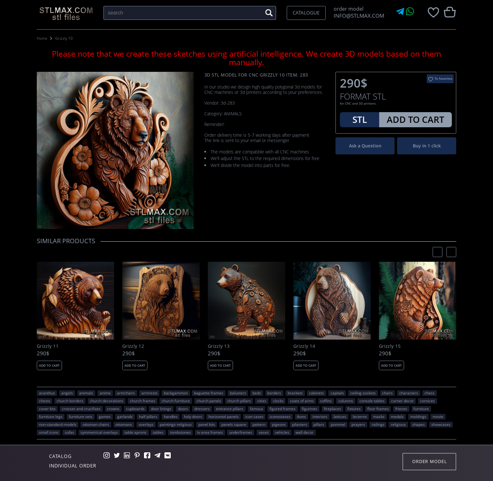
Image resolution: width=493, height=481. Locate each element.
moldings (418, 416)
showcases (441, 424)
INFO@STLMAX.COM (358, 15)
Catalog (60, 456)
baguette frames (208, 392)
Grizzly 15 (390, 346)
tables (158, 432)
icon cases (254, 416)
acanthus (47, 392)
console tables (372, 400)
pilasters (299, 424)
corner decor (402, 400)
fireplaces (332, 408)
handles (171, 416)
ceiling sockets (363, 392)
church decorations (106, 400)
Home (42, 38)
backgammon (176, 392)
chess (429, 392)
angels (67, 392)
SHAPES (418, 424)
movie (438, 416)
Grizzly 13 (219, 346)
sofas (69, 432)
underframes (240, 432)
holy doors (193, 416)
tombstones (180, 432)
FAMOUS (256, 408)
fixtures (354, 408)
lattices (340, 416)
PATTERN (258, 424)
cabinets (316, 392)
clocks (278, 400)
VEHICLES (282, 432)
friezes (401, 408)
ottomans (123, 424)
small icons (48, 432)
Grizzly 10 (64, 38)
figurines (309, 408)
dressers (202, 408)
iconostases (280, 416)
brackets (295, 392)
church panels (209, 400)
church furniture (176, 400)
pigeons (279, 424)
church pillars (239, 400)
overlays (146, 424)
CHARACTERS (408, 392)
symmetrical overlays (99, 432)
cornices (427, 400)
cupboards (135, 408)
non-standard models (57, 424)
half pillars (148, 416)
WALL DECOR (304, 432)
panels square (233, 424)
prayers (358, 424)
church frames (142, 400)
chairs (387, 392)
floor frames (378, 408)
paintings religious (176, 424)
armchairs (126, 392)
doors (183, 408)
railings (378, 424)
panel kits (206, 424)
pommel (338, 424)
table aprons (136, 432)
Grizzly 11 (47, 346)
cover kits (47, 408)
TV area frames (210, 432)
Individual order (72, 465)
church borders (70, 400)
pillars (318, 424)
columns (345, 400)
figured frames (282, 408)
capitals (337, 392)
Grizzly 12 (133, 346)
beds (256, 392)
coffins (326, 400)
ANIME (105, 392)
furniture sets (80, 416)
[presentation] (437, 252)
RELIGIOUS (398, 424)
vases (264, 432)
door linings (161, 408)
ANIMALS (86, 392)
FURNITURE (421, 408)
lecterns (360, 416)
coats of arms (302, 400)
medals (397, 416)
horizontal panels (223, 416)
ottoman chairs (96, 424)
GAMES (105, 416)
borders (274, 392)
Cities (261, 400)
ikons (301, 416)
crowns (113, 408)
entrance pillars (229, 408)
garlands (125, 416)
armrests (149, 392)
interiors (320, 416)
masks (379, 416)
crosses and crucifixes (81, 408)
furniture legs (51, 416)
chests (44, 400)
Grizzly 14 (304, 346)
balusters (238, 392)
